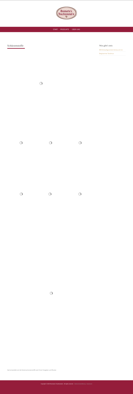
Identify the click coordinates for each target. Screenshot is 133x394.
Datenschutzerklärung (80, 383)
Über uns (76, 29)
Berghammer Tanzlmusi (106, 53)
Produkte (64, 29)
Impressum (89, 383)
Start (55, 29)
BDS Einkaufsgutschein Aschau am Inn (111, 50)
